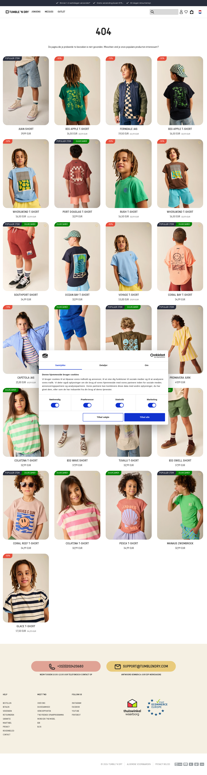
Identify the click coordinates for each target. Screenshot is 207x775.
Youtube (75, 711)
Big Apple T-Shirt (77, 132)
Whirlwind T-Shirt (26, 214)
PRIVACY (6, 727)
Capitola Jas (26, 380)
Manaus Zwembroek (180, 546)
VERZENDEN (7, 711)
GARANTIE (7, 719)
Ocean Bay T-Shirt (77, 297)
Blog (39, 727)
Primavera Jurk (180, 380)
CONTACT (6, 735)
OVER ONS (41, 703)
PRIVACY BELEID (162, 764)
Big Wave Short (77, 463)
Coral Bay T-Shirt (180, 297)
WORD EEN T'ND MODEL (46, 719)
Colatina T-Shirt (26, 463)
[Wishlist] (186, 12)
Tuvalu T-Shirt (129, 463)
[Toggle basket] (191, 12)
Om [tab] (146, 365)
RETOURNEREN (8, 715)
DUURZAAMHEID (43, 707)
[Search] (164, 12)
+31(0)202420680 (65, 666)
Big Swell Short (180, 463)
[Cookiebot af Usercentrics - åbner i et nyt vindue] (152, 356)
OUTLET (61, 12)
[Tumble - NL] (17, 11)
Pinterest (76, 715)
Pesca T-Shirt (128, 546)
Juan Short (25, 132)
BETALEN (6, 707)
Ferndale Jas (129, 132)
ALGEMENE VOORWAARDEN (139, 764)
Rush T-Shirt (129, 214)
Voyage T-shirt (129, 297)
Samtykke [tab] (60, 365)
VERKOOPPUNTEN (44, 711)
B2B (38, 723)
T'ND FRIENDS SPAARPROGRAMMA (50, 715)
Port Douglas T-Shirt (77, 214)
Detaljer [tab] (103, 365)
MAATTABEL (7, 723)
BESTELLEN (7, 703)
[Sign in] (181, 12)
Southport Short (26, 297)
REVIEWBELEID (8, 731)
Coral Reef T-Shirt (26, 546)
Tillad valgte (103, 417)
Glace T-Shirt (26, 629)
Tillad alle (145, 417)
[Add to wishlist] (45, 59)
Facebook (76, 707)
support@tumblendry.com (141, 666)
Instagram (76, 703)
